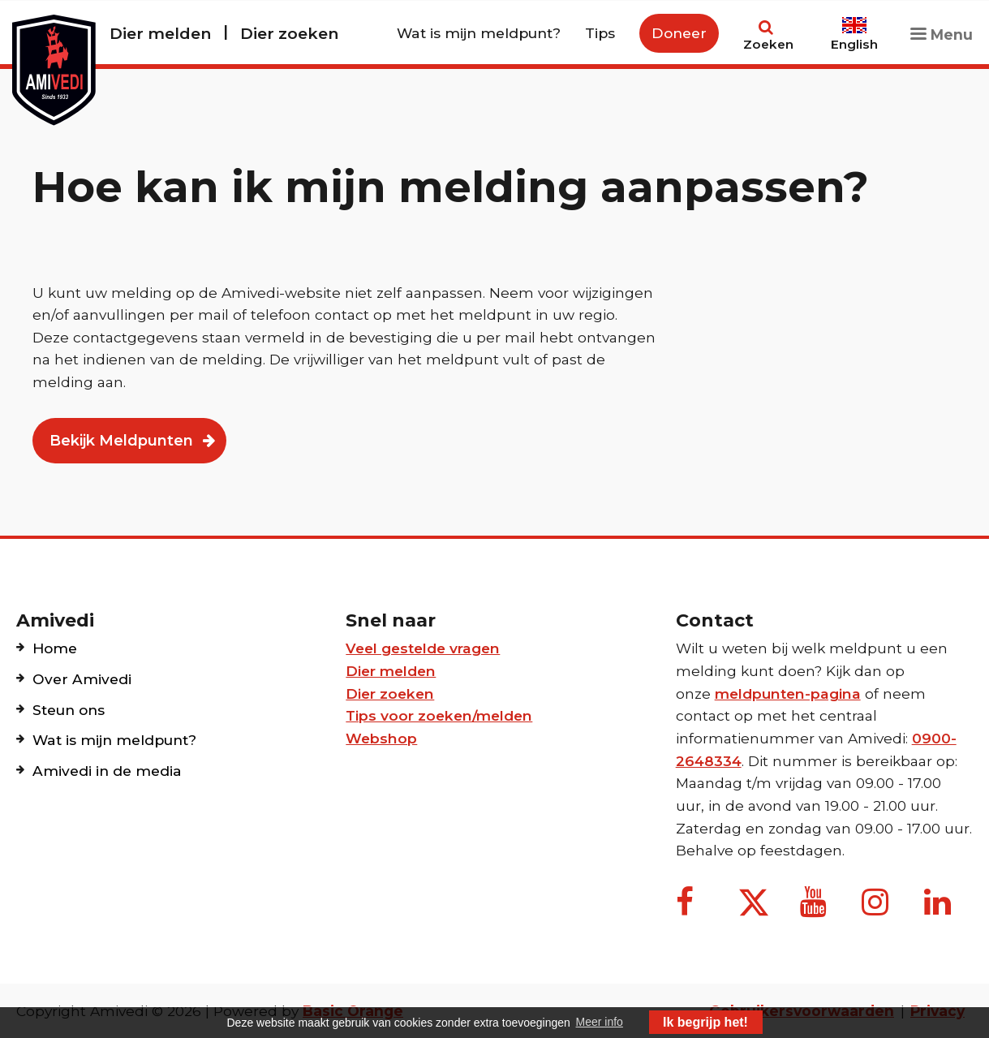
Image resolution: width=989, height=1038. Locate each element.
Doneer (679, 32)
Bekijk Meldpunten (121, 441)
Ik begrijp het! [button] (705, 1022)
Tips (600, 32)
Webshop (381, 738)
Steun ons (68, 709)
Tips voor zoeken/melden (439, 715)
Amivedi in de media (107, 770)
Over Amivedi (81, 678)
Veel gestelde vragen (423, 648)
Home (54, 648)
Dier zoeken (289, 33)
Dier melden (160, 33)
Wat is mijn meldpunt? (479, 32)
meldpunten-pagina (788, 693)
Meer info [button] (599, 1021)
